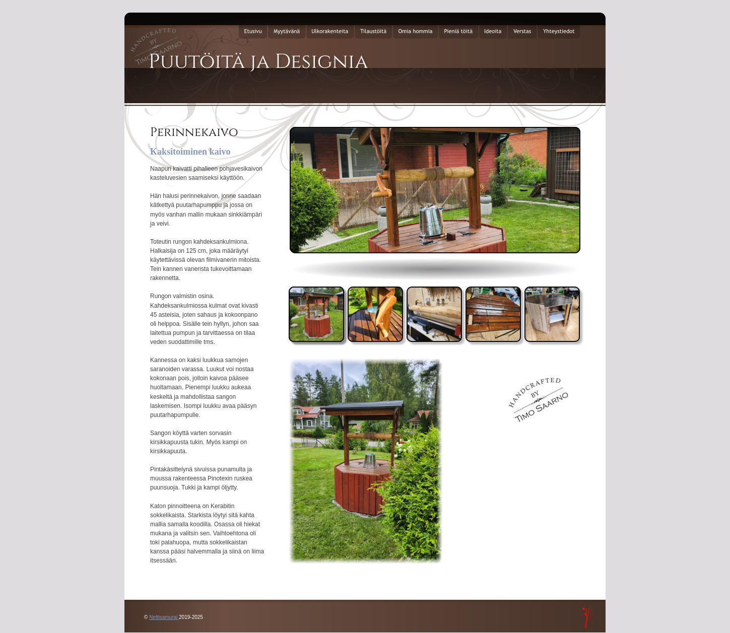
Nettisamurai (164, 617)
